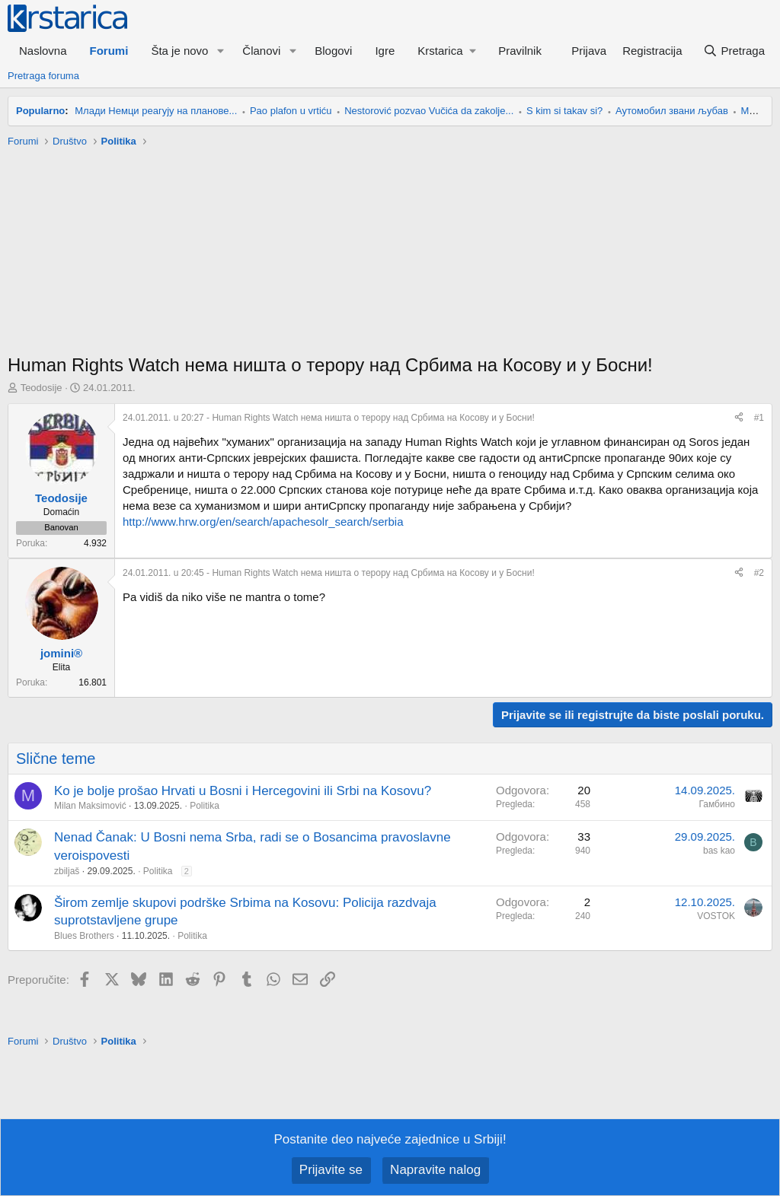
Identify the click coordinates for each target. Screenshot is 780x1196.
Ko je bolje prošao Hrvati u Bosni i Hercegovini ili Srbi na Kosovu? (242, 791)
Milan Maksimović (90, 805)
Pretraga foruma (43, 75)
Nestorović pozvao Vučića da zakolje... (428, 110)
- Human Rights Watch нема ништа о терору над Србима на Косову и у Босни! (329, 417)
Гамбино (717, 804)
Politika (204, 805)
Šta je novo (179, 50)
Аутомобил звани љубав (671, 110)
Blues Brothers (84, 935)
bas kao (719, 850)
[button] (220, 51)
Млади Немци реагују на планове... (156, 110)
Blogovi (333, 50)
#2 (759, 573)
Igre (385, 50)
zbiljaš (66, 871)
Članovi (261, 50)
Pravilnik (520, 50)
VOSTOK (716, 916)
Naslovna (43, 50)
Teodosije (41, 387)
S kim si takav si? (564, 110)
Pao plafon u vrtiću (291, 110)
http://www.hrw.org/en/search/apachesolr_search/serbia (263, 521)
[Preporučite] (739, 418)
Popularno (40, 110)
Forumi (109, 50)
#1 (759, 417)
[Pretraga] (733, 51)
